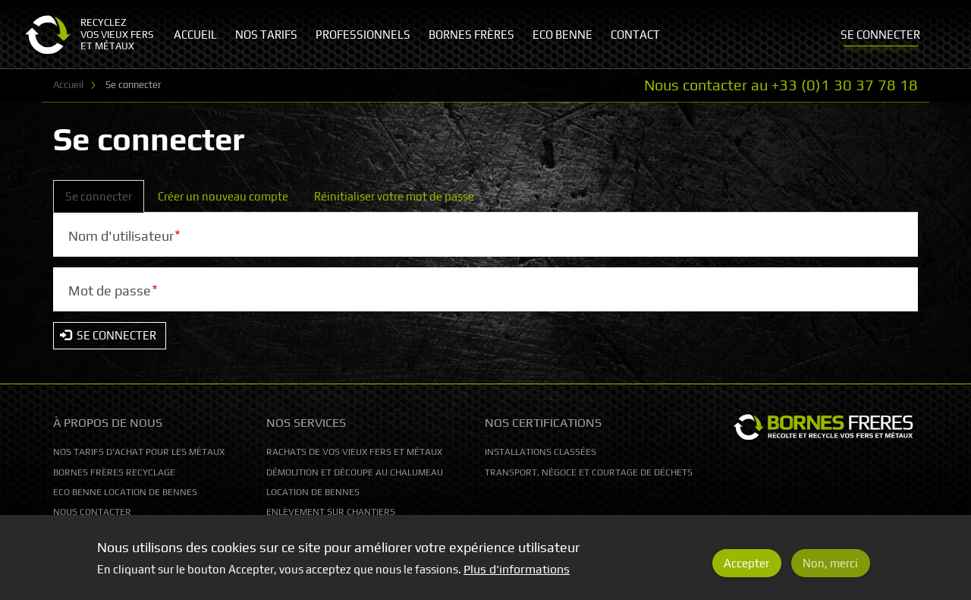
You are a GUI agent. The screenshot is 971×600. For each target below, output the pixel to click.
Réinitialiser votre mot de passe (394, 196)
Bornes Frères (471, 34)
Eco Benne (562, 34)
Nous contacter (92, 512)
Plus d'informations (517, 576)
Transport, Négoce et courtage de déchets (589, 472)
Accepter (746, 569)
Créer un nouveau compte (223, 196)
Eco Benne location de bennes (125, 492)
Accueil (68, 84)
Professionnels (363, 34)
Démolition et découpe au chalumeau (354, 472)
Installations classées (540, 452)
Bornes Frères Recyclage (114, 472)
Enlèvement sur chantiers (330, 512)
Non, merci (830, 569)
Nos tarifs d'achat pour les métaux (139, 452)
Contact (635, 34)
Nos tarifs (266, 34)
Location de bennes (313, 492)
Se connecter (104, 200)
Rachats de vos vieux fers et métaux (354, 452)
